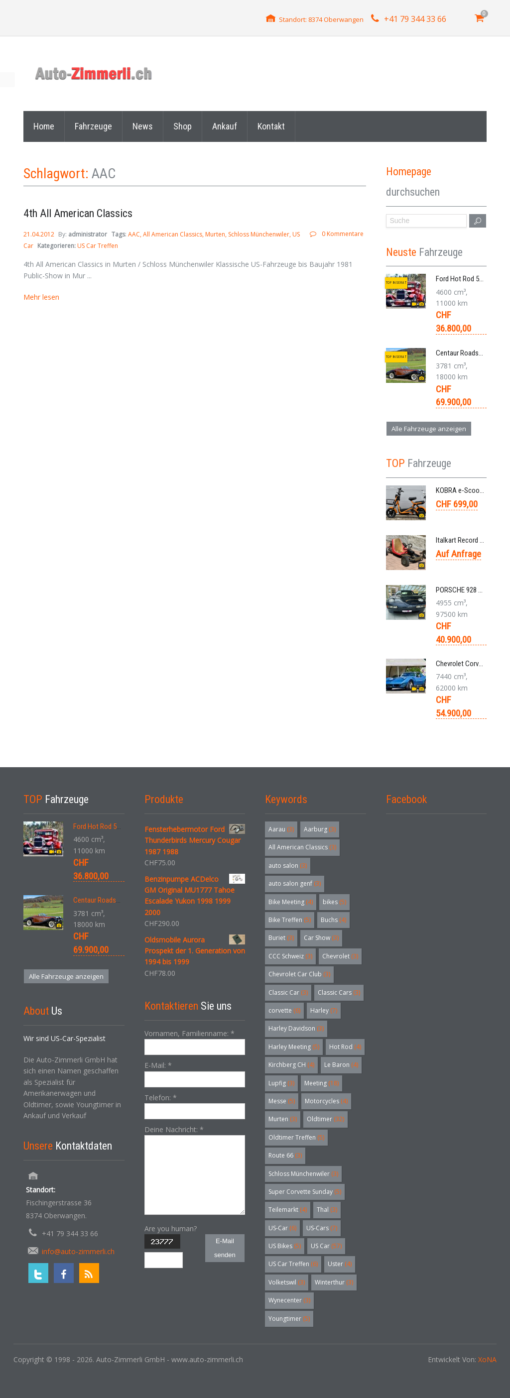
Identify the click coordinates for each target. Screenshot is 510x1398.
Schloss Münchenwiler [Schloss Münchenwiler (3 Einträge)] (303, 1173)
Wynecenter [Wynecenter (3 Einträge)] (289, 1300)
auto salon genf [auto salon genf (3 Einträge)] (294, 883)
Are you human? (170, 1228)
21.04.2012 (39, 234)
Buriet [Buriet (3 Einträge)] (281, 937)
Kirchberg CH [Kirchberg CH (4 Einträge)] (291, 1064)
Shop (182, 126)
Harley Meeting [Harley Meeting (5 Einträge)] (293, 1047)
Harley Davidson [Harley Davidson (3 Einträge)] (296, 1028)
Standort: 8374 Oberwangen (321, 19)
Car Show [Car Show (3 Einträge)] (321, 937)
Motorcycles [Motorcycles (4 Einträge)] (326, 1101)
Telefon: (160, 1097)
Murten (215, 234)
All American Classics (172, 234)
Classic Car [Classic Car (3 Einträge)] (288, 992)
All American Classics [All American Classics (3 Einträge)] (302, 847)
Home (43, 126)
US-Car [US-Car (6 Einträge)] (282, 1228)
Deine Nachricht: (174, 1129)
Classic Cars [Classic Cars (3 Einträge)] (339, 992)
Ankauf (224, 126)
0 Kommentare (343, 234)
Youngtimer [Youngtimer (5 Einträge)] (289, 1318)
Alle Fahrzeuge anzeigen (428, 428)
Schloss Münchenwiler (258, 234)
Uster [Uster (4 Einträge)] (340, 1264)
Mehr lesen (41, 297)
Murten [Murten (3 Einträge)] (282, 1119)
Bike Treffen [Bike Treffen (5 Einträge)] (289, 920)
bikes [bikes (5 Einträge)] (334, 902)
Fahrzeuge (93, 126)
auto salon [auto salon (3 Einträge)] (287, 865)
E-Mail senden (225, 1248)
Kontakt (271, 126)
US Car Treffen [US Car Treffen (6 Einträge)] (293, 1264)
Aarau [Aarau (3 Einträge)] (281, 829)
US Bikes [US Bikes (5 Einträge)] (284, 1246)
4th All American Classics (77, 213)
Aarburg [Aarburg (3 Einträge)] (320, 829)
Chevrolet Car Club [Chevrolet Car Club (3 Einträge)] (299, 974)
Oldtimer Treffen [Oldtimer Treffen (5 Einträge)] (296, 1137)
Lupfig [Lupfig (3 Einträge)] (281, 1083)
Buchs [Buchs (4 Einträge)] (333, 920)
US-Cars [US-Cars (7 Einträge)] (321, 1228)
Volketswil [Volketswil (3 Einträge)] (286, 1282)
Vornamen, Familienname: (189, 1033)
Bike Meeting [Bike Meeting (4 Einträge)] (290, 902)
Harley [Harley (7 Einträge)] (323, 1010)
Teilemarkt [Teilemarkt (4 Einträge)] (287, 1209)
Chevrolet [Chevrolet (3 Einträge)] (340, 956)
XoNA (487, 1359)
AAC (134, 234)
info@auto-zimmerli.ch (78, 1251)
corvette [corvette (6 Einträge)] (284, 1010)
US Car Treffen (97, 245)
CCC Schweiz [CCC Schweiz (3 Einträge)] (290, 956)
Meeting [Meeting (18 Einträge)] (321, 1083)
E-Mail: (158, 1065)
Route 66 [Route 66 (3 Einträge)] (285, 1155)
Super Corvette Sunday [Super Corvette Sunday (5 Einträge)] (304, 1191)
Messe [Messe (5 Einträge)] (281, 1101)
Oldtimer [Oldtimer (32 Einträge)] (325, 1119)
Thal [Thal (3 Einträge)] (327, 1209)
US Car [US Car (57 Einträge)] (326, 1246)
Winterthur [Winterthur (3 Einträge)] (334, 1282)
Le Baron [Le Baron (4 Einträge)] (341, 1064)
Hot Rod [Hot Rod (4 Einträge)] (345, 1047)
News (142, 126)
